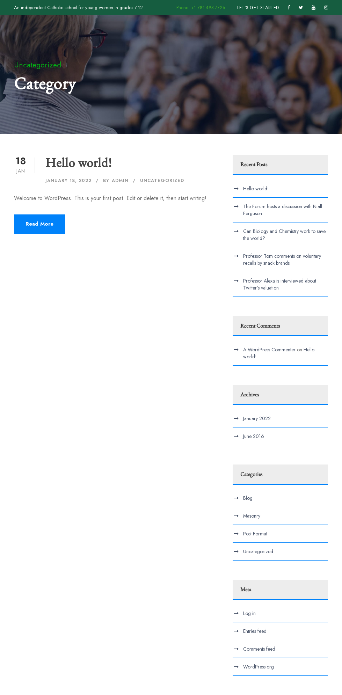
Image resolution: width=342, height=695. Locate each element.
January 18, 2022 (68, 180)
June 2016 (253, 436)
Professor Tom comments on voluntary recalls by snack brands (282, 259)
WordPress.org (258, 666)
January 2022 (257, 418)
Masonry (251, 515)
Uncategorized (162, 180)
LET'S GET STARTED (258, 7)
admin (120, 180)
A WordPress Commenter (269, 349)
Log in (249, 613)
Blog (248, 498)
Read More (39, 224)
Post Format (255, 533)
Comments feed (259, 648)
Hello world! (78, 162)
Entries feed (255, 631)
